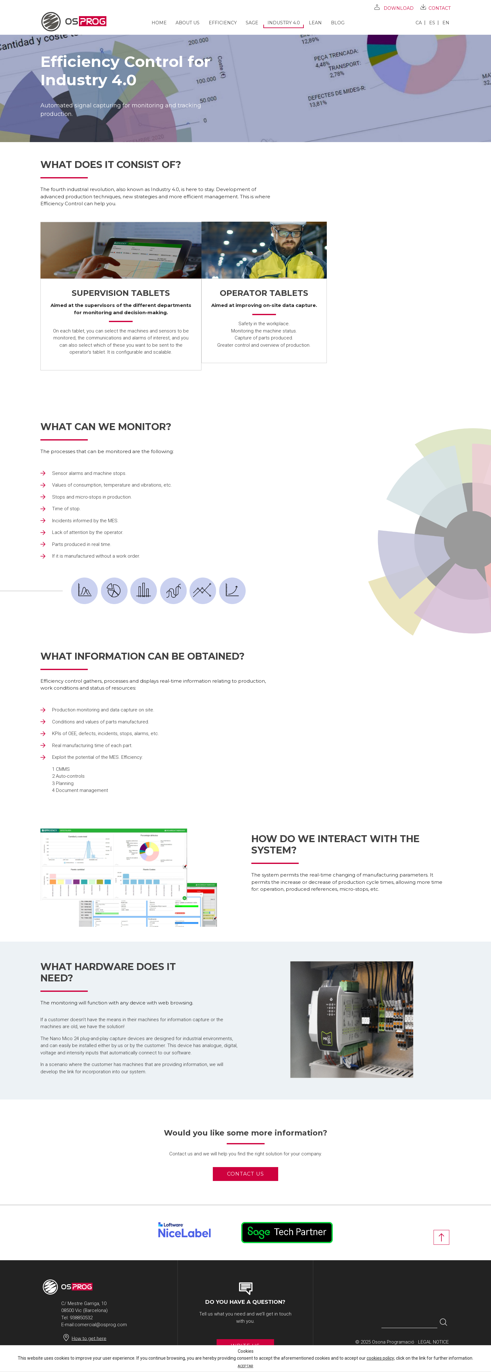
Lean (315, 23)
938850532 (81, 1318)
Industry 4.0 (283, 23)
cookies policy (380, 1358)
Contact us (245, 1174)
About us (188, 23)
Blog (337, 23)
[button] (444, 1322)
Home (159, 23)
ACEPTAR (245, 1366)
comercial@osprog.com (101, 1324)
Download (399, 8)
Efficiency (223, 23)
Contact (439, 8)
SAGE (252, 23)
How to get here (89, 1338)
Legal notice (433, 1342)
